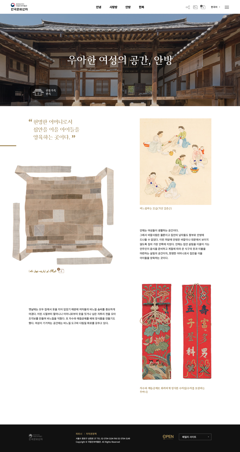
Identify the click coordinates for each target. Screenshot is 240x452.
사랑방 (113, 7)
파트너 (79, 433)
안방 (128, 7)
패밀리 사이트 (189, 437)
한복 (141, 7)
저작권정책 (91, 433)
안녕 (98, 7)
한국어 (214, 7)
